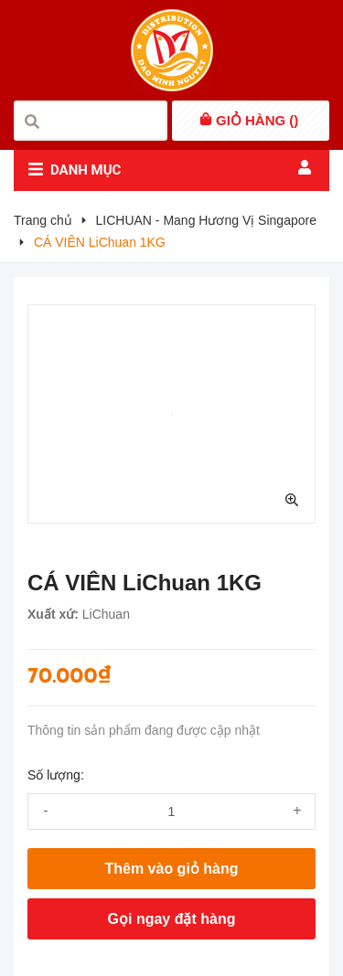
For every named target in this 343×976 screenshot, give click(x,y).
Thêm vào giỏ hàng (171, 868)
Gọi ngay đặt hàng (172, 919)
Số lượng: (55, 775)
